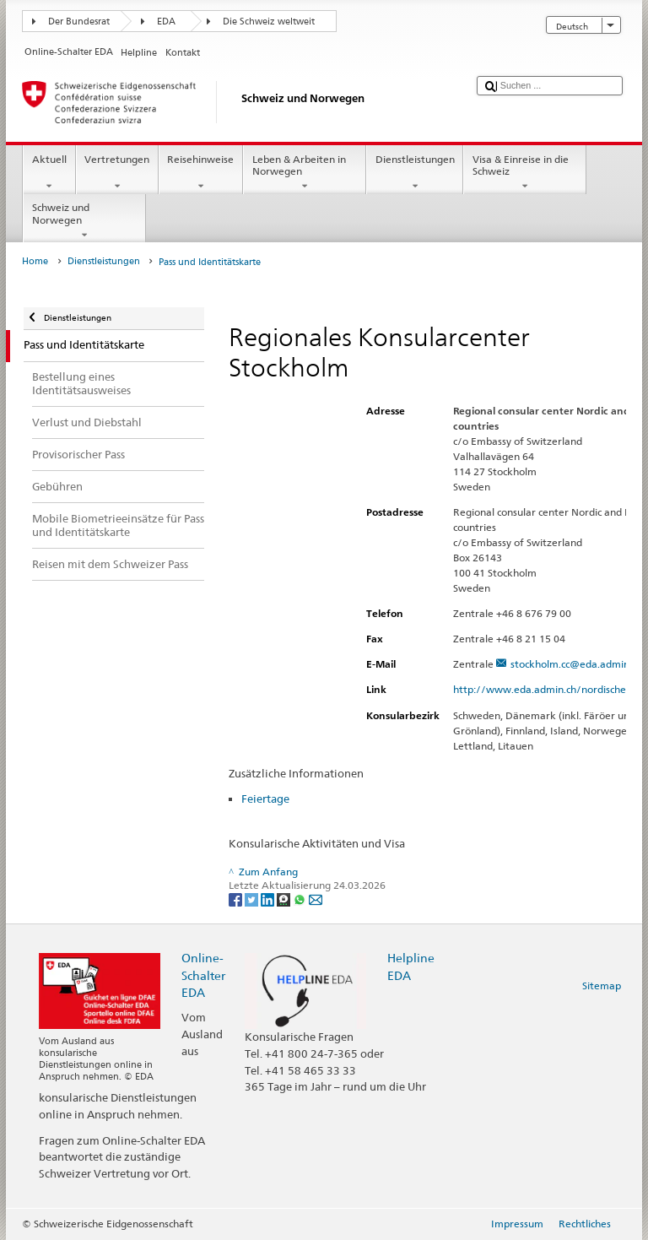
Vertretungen (117, 173)
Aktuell (49, 173)
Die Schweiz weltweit (269, 21)
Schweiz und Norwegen (84, 221)
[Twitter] (253, 899)
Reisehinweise (200, 173)
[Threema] (285, 899)
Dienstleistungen (414, 173)
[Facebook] (237, 899)
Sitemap (601, 985)
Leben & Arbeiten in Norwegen (304, 173)
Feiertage (265, 798)
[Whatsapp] (301, 899)
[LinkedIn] (269, 899)
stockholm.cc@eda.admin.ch (576, 663)
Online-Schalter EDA (203, 974)
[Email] (315, 899)
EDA (166, 21)
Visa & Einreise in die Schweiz (525, 173)
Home (35, 261)
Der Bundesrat (79, 21)
